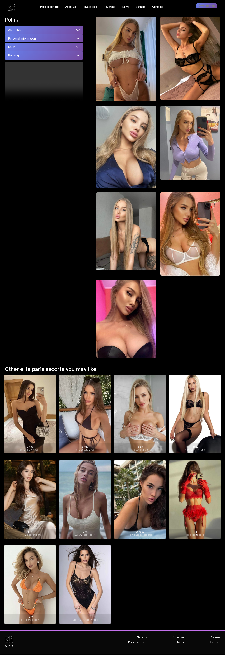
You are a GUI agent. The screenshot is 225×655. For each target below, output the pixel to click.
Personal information (22, 38)
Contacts (215, 642)
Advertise (178, 637)
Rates (11, 47)
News (180, 642)
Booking (13, 55)
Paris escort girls (137, 642)
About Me (14, 30)
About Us (142, 637)
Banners (215, 637)
